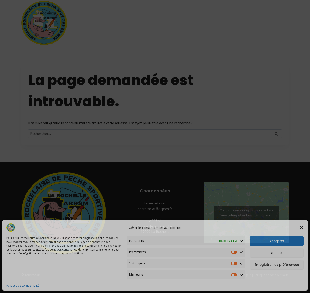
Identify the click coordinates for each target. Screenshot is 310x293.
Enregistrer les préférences (276, 264)
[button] (301, 227)
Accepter (276, 241)
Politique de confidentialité (22, 285)
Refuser (276, 253)
